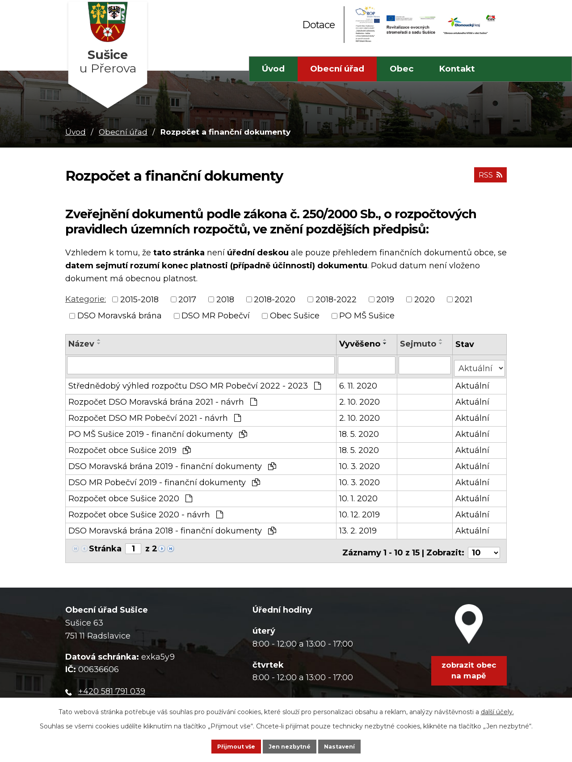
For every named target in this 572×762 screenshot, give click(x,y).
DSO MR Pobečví (215, 316)
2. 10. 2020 (360, 399)
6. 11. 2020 (359, 383)
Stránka (105, 545)
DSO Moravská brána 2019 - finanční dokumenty (172, 463)
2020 (424, 299)
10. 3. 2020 (360, 463)
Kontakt (457, 69)
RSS (488, 180)
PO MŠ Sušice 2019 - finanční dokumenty (157, 431)
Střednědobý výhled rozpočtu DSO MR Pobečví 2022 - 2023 (194, 383)
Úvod (273, 69)
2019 (385, 299)
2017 (187, 299)
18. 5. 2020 (360, 431)
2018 (225, 299)
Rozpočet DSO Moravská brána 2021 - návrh (162, 399)
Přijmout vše (222, 745)
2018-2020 (274, 299)
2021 (463, 299)
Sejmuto (418, 344)
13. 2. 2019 (359, 528)
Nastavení (354, 745)
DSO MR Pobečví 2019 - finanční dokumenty (164, 479)
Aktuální (473, 383)
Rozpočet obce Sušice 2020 (130, 495)
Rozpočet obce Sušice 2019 (129, 447)
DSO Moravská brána (119, 316)
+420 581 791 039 (111, 685)
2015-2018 (139, 299)
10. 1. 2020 (359, 495)
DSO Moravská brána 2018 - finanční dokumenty (172, 528)
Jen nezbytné (290, 745)
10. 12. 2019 (360, 511)
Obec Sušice (295, 316)
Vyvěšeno (360, 344)
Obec (402, 69)
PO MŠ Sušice (367, 316)
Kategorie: (85, 299)
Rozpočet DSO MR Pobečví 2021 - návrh (154, 415)
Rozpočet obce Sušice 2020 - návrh (145, 511)
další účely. (497, 708)
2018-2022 (336, 299)
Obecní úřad (337, 69)
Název (81, 344)
